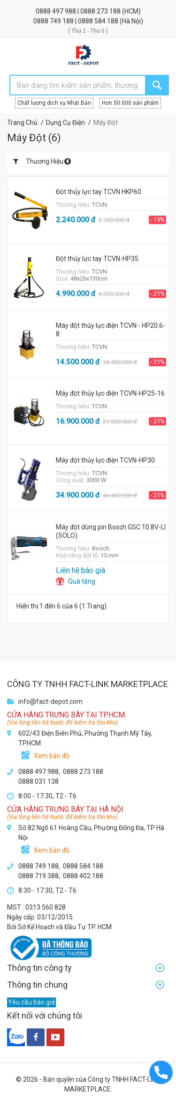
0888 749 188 (54, 21)
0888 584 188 (99, 21)
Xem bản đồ (51, 755)
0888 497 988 (56, 11)
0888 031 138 (38, 781)
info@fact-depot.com (50, 701)
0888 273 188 (101, 11)
